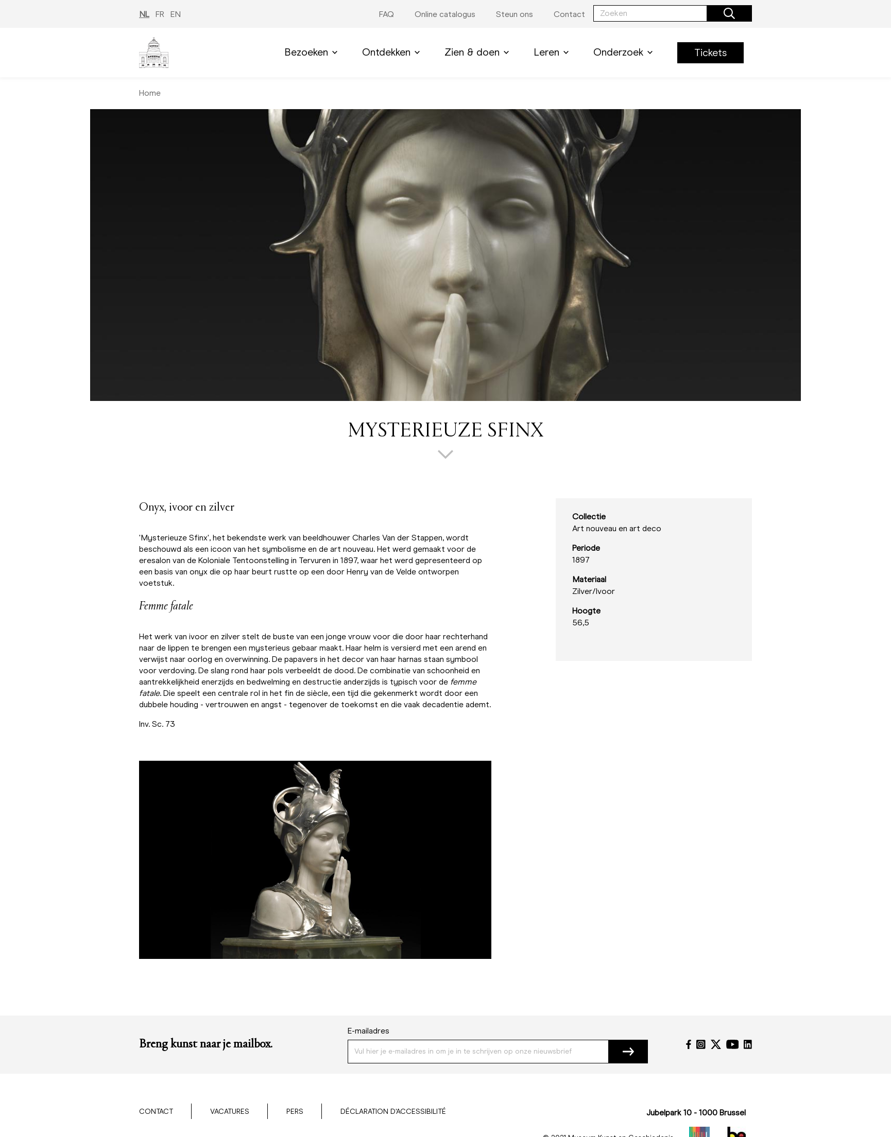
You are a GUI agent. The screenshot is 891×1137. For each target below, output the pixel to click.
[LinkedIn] (748, 1044)
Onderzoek (625, 52)
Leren (553, 52)
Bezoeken (312, 52)
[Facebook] (688, 1044)
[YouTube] (732, 1044)
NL (144, 14)
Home (150, 93)
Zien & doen (478, 52)
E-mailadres (368, 1031)
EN (175, 14)
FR (160, 14)
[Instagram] (701, 1044)
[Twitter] (716, 1044)
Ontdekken (393, 52)
